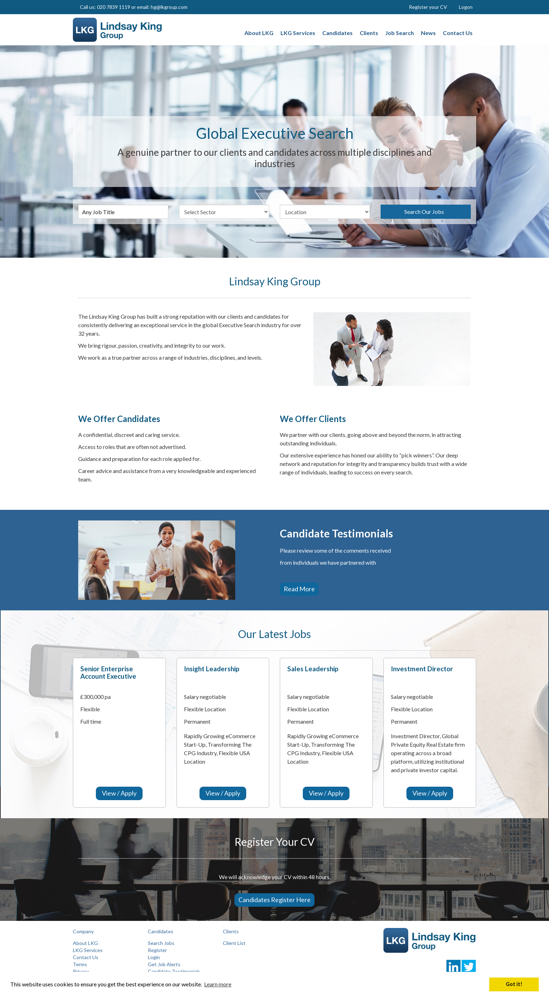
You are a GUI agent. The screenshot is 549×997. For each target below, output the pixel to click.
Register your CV (428, 7)
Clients (231, 931)
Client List (234, 943)
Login (154, 957)
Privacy (81, 971)
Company (83, 931)
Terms (80, 964)
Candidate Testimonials (174, 971)
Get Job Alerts (164, 964)
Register (157, 950)
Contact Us (85, 957)
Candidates (160, 931)
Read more (299, 589)
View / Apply (119, 793)
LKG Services (88, 950)
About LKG (85, 943)
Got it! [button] (514, 984)
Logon (466, 7)
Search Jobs (161, 943)
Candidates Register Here (274, 900)
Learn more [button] (217, 984)
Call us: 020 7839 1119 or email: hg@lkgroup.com (133, 7)
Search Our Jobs (424, 211)
